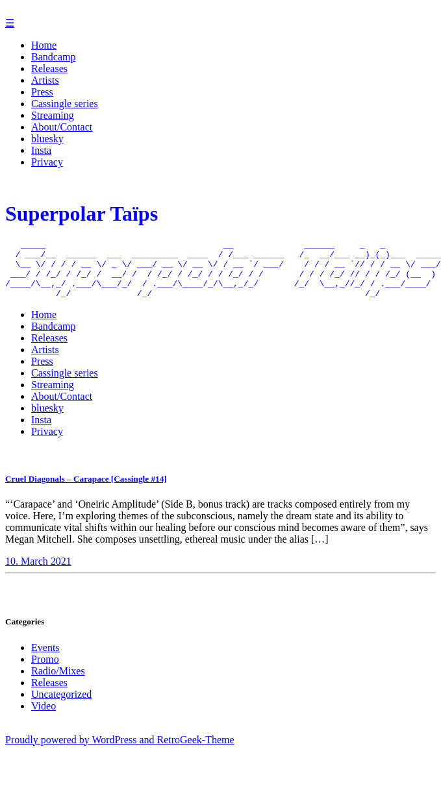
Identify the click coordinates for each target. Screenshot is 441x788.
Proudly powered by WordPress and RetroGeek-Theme (119, 753)
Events (45, 661)
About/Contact (61, 126)
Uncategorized (61, 707)
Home (44, 45)
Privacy (47, 161)
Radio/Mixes (58, 684)
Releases (49, 68)
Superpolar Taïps (81, 215)
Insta (41, 150)
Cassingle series (64, 103)
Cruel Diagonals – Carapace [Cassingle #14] (86, 492)
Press (42, 91)
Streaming (52, 115)
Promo (45, 672)
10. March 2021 (38, 574)
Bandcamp (53, 56)
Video (43, 719)
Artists (45, 80)
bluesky (47, 138)
